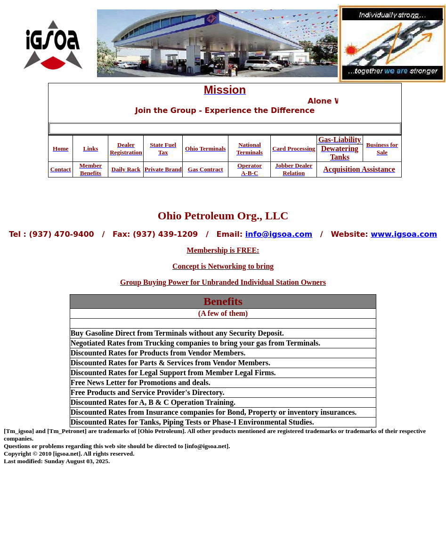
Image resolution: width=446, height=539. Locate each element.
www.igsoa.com (404, 234)
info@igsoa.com (278, 234)
